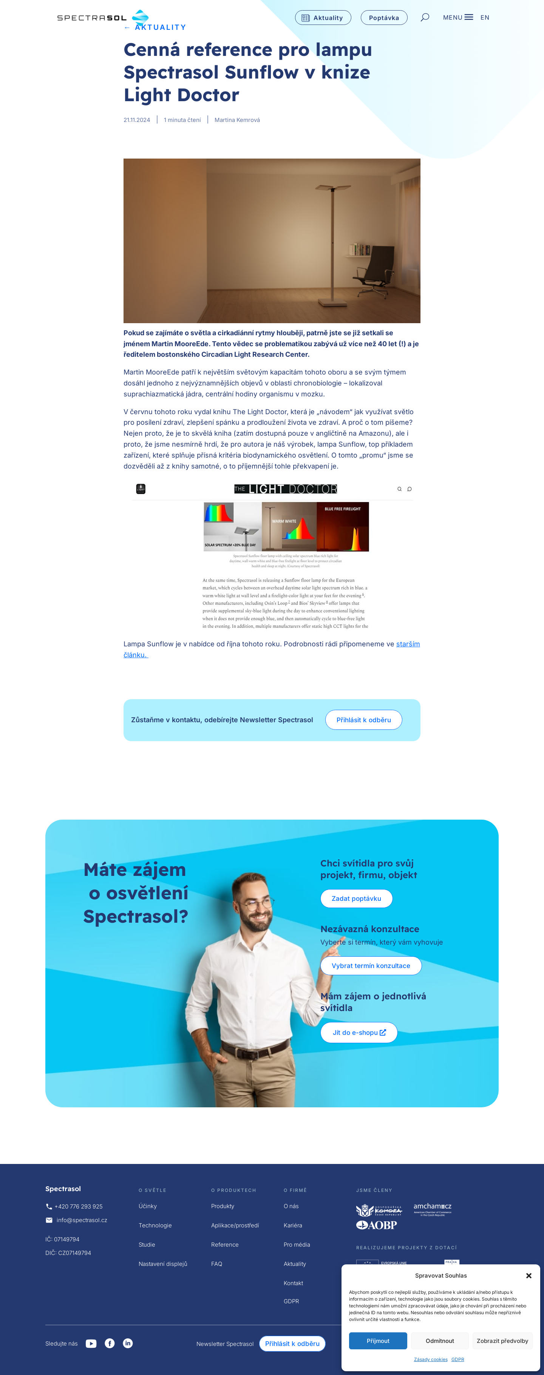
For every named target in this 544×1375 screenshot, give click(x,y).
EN (485, 19)
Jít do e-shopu (355, 1032)
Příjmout (378, 1340)
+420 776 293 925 (78, 1206)
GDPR (457, 1359)
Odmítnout (440, 1340)
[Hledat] (425, 18)
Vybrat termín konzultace (372, 966)
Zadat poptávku (357, 898)
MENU (453, 19)
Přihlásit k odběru (365, 720)
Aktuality (328, 18)
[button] (529, 1275)
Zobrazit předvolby (503, 1340)
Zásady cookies (431, 1359)
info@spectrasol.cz (82, 1220)
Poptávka (384, 18)
